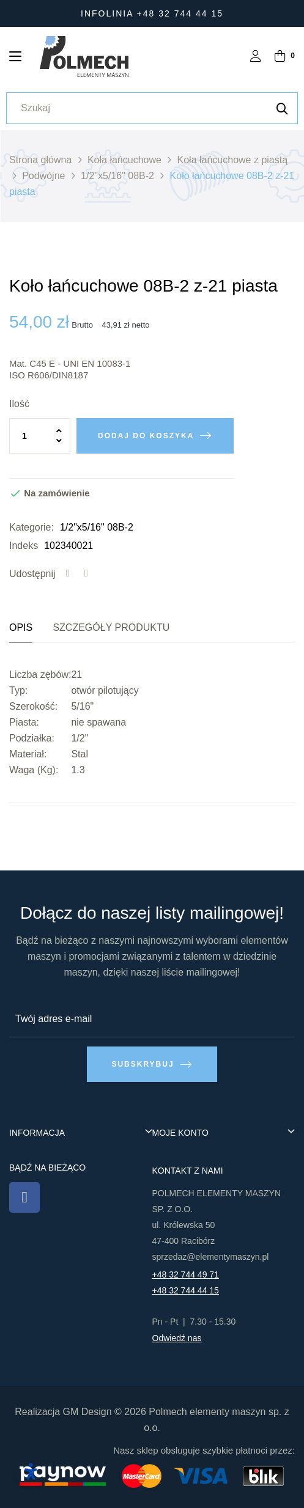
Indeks (23, 545)
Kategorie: (31, 527)
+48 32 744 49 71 (185, 1274)
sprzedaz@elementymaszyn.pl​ (210, 1257)
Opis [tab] (20, 627)
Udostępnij (68, 574)
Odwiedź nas (177, 1338)
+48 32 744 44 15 (185, 1290)
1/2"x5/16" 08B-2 (96, 527)
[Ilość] (39, 436)
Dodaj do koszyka (146, 436)
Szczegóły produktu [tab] (111, 627)
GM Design (87, 1412)
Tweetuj (86, 574)
